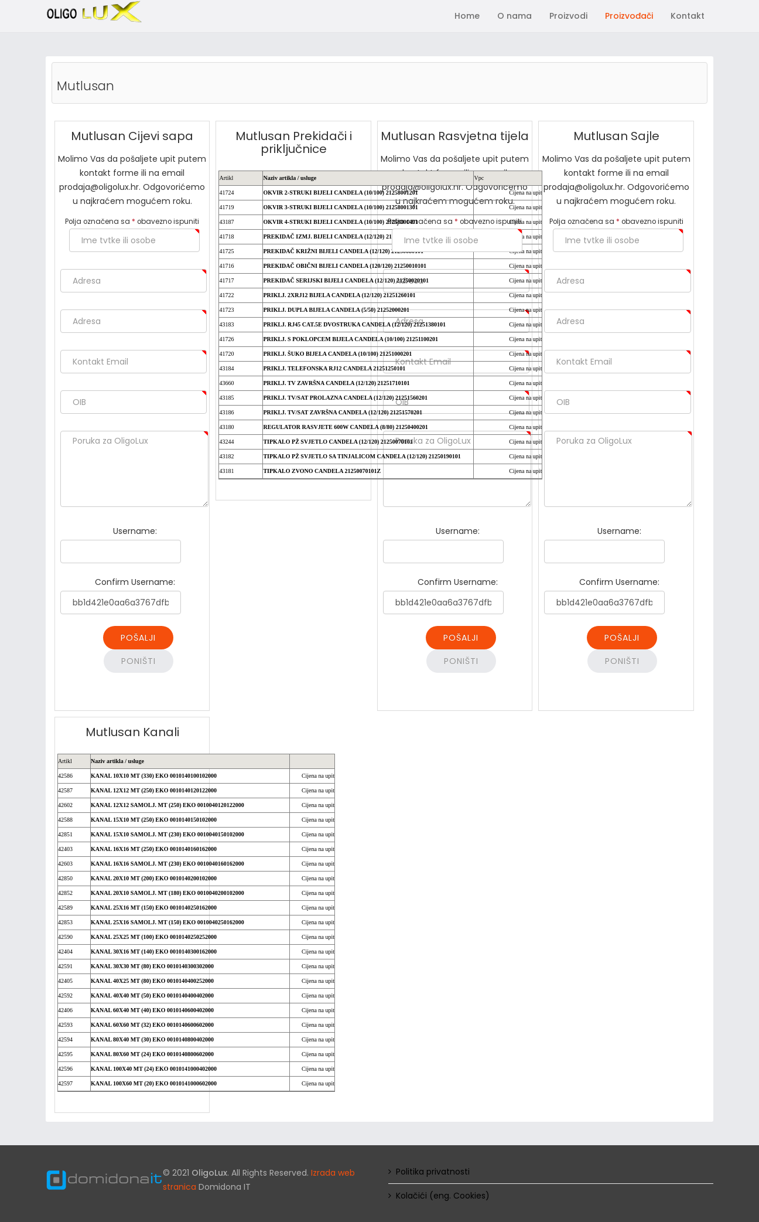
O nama (514, 16)
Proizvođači (629, 16)
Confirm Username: (135, 582)
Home (467, 16)
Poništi (138, 661)
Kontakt (688, 16)
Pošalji (138, 638)
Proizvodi (568, 16)
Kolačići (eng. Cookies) (443, 1195)
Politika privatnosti (433, 1171)
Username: (135, 531)
